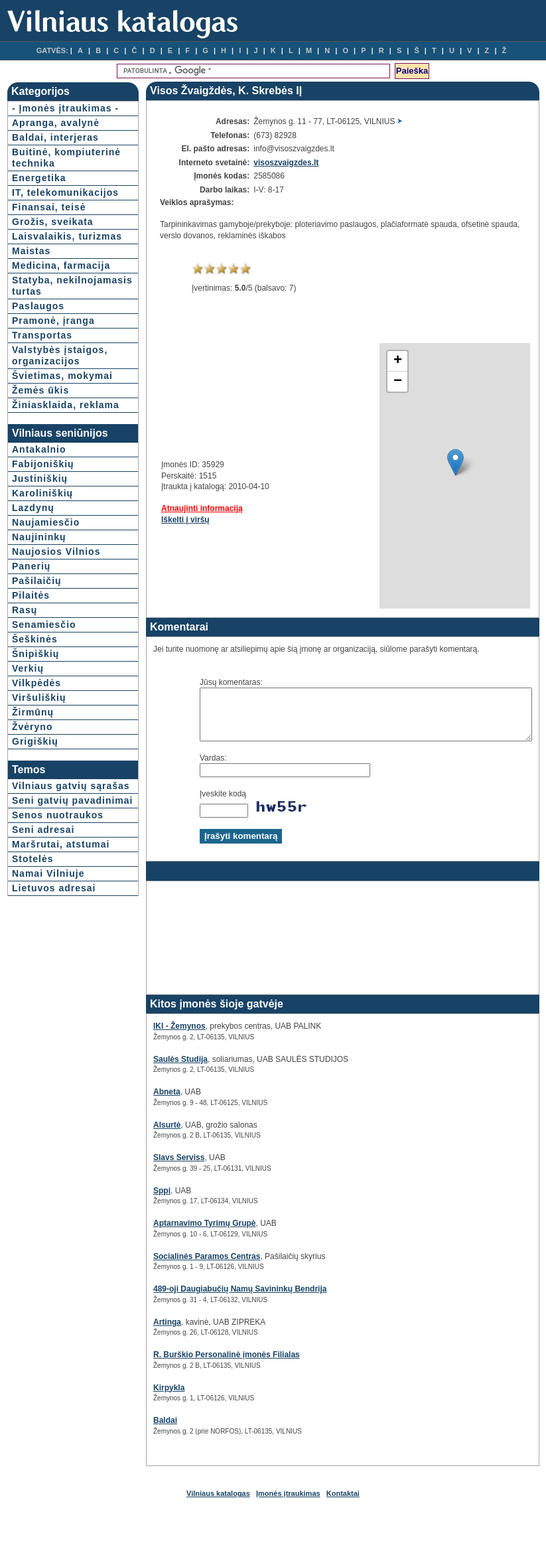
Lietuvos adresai (54, 1034)
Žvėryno (32, 839)
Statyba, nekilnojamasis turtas (50, 347)
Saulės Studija (147, 1069)
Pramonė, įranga (53, 388)
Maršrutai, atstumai (37, 985)
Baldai (132, 1430)
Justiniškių (40, 591)
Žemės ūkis (40, 480)
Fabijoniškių (43, 576)
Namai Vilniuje (48, 1020)
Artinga (134, 1332)
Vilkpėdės (36, 795)
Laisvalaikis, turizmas (44, 276)
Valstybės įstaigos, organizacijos (46, 428)
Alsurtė (133, 1135)
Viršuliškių (39, 810)
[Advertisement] (184, 392)
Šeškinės (35, 752)
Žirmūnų (33, 825)
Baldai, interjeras (55, 148)
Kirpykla (135, 1397)
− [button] (364, 382)
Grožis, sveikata (53, 255)
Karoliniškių (42, 606)
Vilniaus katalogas (218, 1503)
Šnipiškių (35, 766)
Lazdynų (33, 620)
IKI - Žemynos (146, 1036)
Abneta (133, 1101)
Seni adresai (43, 965)
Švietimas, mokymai (38, 460)
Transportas (42, 403)
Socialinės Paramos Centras (173, 1266)
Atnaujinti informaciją (169, 508)
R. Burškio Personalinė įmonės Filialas (193, 1364)
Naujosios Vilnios (56, 664)
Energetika (39, 200)
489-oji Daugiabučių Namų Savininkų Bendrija (206, 1298)
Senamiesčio (44, 737)
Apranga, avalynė (56, 134)
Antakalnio (39, 562)
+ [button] (364, 361)
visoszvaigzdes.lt (263, 162)
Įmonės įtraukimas (288, 1503)
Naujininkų (39, 649)
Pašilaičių (37, 693)
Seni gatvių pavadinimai (42, 930)
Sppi (128, 1200)
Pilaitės (31, 708)
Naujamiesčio (46, 635)
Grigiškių (35, 854)
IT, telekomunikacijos (57, 221)
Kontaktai (343, 1503)
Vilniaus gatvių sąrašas (50, 904)
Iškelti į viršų (152, 519)
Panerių (31, 679)
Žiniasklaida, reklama (44, 501)
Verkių (28, 781)
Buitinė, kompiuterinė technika (45, 174)
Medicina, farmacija (36, 316)
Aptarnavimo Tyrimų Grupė (171, 1233)
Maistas (31, 296)
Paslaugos (38, 373)
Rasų (24, 722)
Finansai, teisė (49, 241)
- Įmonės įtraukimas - (42, 114)
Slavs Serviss (145, 1167)
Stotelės (32, 1005)
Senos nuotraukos (57, 950)
